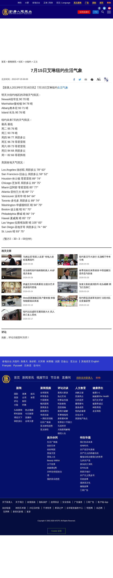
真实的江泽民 (86, 464)
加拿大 (24, 361)
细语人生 (62, 433)
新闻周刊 (44, 411)
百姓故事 (84, 479)
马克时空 (62, 426)
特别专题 (85, 437)
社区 (21, 62)
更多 (29, 511)
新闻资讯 (12, 62)
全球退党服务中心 (75, 508)
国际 (16, 394)
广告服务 (78, 502)
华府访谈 (44, 415)
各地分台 (36, 3)
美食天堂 (51, 453)
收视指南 (31, 502)
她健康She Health (101, 396)
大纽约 (28, 62)
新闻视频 (45, 388)
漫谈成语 (79, 407)
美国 (16, 397)
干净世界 (47, 508)
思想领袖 (62, 407)
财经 (24, 401)
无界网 (6, 511)
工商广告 (84, 490)
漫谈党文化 (85, 482)
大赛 (27, 3)
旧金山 (64, 361)
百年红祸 (84, 468)
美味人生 (51, 457)
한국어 (36, 365)
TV (96, 12)
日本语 (27, 365)
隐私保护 (43, 502)
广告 (87, 3)
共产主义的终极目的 (89, 453)
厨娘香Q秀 (52, 468)
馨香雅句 (79, 403)
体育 (33, 397)
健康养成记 (98, 403)
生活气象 (62, 87)
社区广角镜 (45, 422)
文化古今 (79, 415)
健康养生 (98, 388)
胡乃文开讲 (98, 400)
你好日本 (51, 445)
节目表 (55, 377)
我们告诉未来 (86, 442)
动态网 (99, 508)
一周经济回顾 (46, 418)
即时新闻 (18, 413)
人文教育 (80, 388)
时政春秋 (62, 403)
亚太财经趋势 (46, 426)
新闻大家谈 (63, 392)
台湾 (24, 397)
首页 (3, 62)
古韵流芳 (79, 400)
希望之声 (59, 508)
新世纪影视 (18, 511)
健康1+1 (96, 392)
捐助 (94, 3)
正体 (45, 3)
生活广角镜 (52, 442)
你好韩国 (51, 449)
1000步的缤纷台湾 (54, 473)
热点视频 (29, 410)
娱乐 (33, 394)
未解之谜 (79, 392)
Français (6, 365)
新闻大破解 (63, 411)
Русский (17, 365)
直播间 (66, 377)
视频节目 (42, 377)
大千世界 (51, 464)
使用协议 (55, 502)
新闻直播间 (84, 12)
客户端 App (103, 502)
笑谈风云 (79, 396)
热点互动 (62, 396)
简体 (51, 3)
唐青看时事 (63, 418)
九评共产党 (85, 460)
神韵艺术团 (20, 508)
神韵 (19, 3)
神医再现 (97, 407)
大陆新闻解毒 (64, 429)
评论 (16, 401)
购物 (109, 3)
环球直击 (44, 396)
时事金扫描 (63, 400)
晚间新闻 (44, 403)
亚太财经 (44, 429)
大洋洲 (41, 361)
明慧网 (90, 508)
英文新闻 (77, 3)
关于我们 (19, 502)
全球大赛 (29, 421)
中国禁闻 (44, 400)
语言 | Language (63, 3)
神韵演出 (18, 421)
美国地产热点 (81, 418)
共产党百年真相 (87, 449)
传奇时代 (84, 445)
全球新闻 (44, 392)
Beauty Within (53, 460)
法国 (57, 361)
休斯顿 (49, 361)
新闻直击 (44, 407)
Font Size (99, 79)
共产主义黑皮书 (87, 475)
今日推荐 (29, 413)
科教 (24, 405)
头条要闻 (18, 410)
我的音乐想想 (53, 479)
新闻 (18, 388)
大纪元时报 (34, 508)
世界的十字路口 (65, 422)
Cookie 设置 (56, 531)
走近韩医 (97, 411)
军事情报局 (63, 415)
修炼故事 (84, 486)
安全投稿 (66, 502)
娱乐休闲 (52, 437)
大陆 (16, 405)
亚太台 (73, 361)
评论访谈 (63, 388)
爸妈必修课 (80, 411)
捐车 (101, 3)
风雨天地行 (85, 471)
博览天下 (18, 417)
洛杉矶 (32, 361)
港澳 (24, 394)
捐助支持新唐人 (84, 377)
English (95, 361)
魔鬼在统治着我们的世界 (91, 457)
